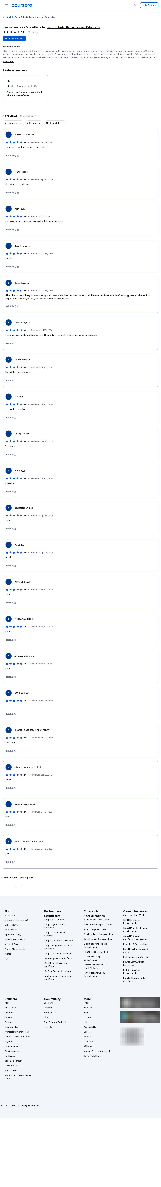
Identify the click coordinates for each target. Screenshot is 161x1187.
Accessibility (90, 1027)
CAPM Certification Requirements (132, 921)
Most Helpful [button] (52, 123)
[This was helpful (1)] (12, 229)
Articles (87, 1036)
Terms (87, 1012)
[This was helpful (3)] (12, 155)
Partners (48, 1007)
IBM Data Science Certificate (58, 971)
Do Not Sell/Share (92, 1056)
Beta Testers (50, 1012)
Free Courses (11, 1070)
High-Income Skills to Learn (136, 957)
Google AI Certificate (54, 919)
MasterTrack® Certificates (17, 1036)
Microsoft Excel (12, 944)
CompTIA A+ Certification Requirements (135, 929)
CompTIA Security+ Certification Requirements (136, 938)
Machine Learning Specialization (92, 958)
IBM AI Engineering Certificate (58, 958)
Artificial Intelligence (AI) (16, 920)
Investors (88, 1007)
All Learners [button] (11, 123)
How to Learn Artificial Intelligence (133, 963)
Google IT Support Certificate (58, 940)
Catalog (8, 1022)
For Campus (10, 1056)
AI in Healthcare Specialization (98, 934)
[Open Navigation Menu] (6, 5)
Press (86, 1002)
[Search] (136, 5)
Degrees (9, 1041)
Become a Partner (13, 1060)
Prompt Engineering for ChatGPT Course (95, 966)
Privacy (87, 1017)
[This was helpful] (11, 343)
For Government (12, 1051)
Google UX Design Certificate (58, 953)
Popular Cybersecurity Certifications (134, 979)
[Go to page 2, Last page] (21, 885)
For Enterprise (11, 1046)
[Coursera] (22, 5)
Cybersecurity (11, 924)
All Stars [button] (31, 123)
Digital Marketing (13, 934)
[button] (17, 877)
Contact (87, 1031)
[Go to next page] (28, 885)
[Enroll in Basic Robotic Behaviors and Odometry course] (14, 38)
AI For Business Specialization (98, 924)
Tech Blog (49, 1027)
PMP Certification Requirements (131, 971)
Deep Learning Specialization (98, 939)
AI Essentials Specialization (97, 919)
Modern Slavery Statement (97, 1051)
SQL (6, 958)
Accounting (10, 915)
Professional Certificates (17, 1031)
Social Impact (11, 1065)
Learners (48, 1002)
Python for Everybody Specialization (94, 974)
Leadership (10, 1012)
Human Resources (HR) (15, 939)
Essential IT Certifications (135, 944)
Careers (8, 1017)
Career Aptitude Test (133, 915)
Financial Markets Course (96, 952)
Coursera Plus (11, 1027)
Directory (88, 1041)
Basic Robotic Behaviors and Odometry (73, 27)
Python (8, 953)
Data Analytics (11, 929)
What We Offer (11, 1007)
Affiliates (88, 1046)
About (7, 1002)
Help (86, 1022)
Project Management (15, 949)
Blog (46, 1017)
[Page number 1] (15, 885)
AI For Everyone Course (95, 929)
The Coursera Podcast (55, 1022)
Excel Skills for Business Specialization (95, 945)
